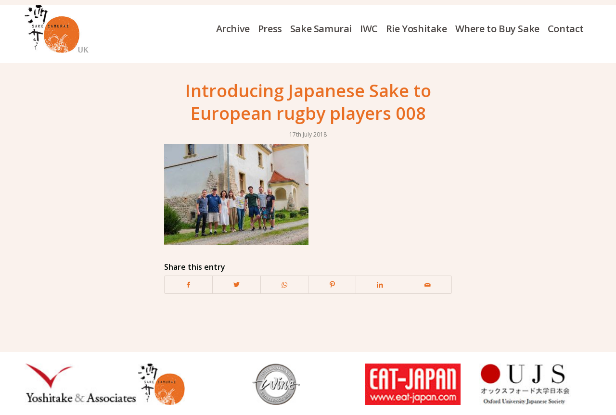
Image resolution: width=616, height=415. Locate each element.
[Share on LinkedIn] (379, 284)
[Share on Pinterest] (332, 284)
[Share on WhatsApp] (284, 284)
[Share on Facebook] (188, 284)
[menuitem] (237, 29)
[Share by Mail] (427, 284)
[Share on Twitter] (236, 284)
